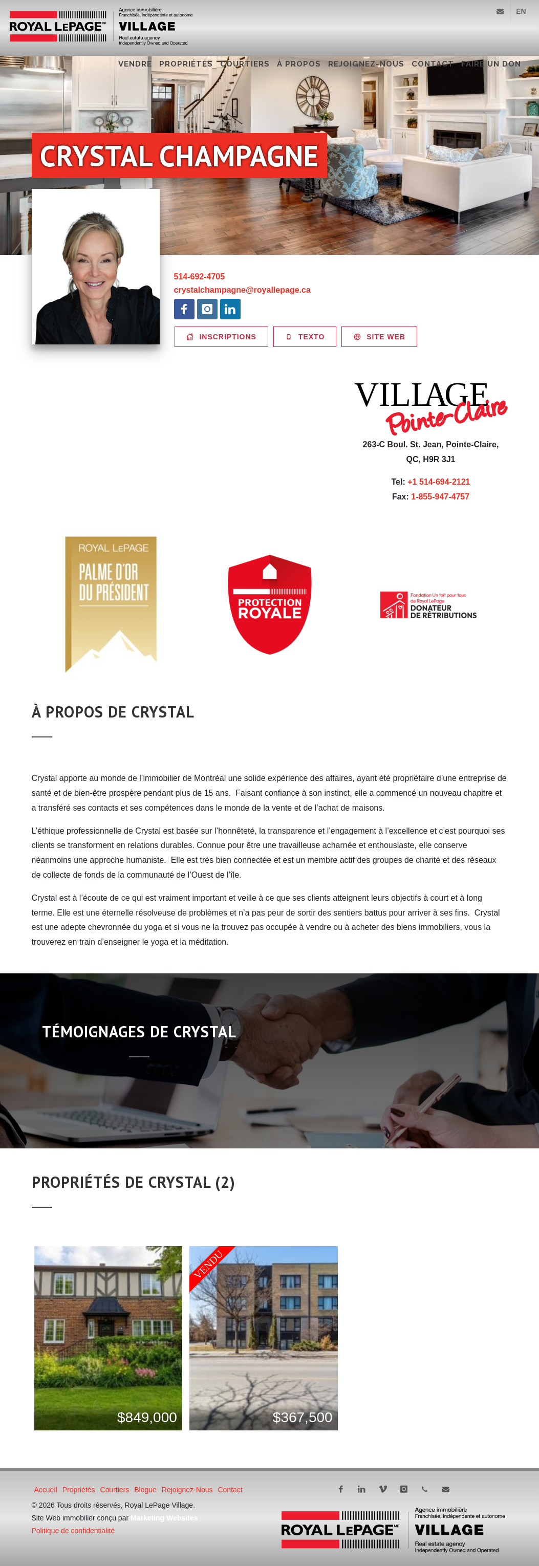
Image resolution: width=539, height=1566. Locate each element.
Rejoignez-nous (366, 64)
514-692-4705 (199, 276)
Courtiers (245, 64)
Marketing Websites (164, 1518)
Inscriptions (221, 337)
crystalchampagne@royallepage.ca (242, 290)
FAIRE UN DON (491, 64)
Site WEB (379, 337)
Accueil (45, 1490)
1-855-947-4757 (440, 496)
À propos (299, 64)
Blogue (145, 1490)
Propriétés (186, 64)
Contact (433, 64)
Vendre (135, 64)
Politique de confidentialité (73, 1531)
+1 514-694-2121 (438, 481)
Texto (305, 337)
